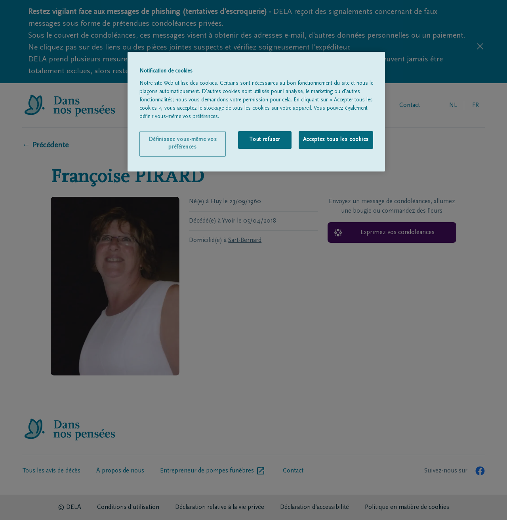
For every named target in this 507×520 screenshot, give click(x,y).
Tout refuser (264, 140)
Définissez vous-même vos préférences (183, 143)
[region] (256, 111)
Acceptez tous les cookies (336, 140)
